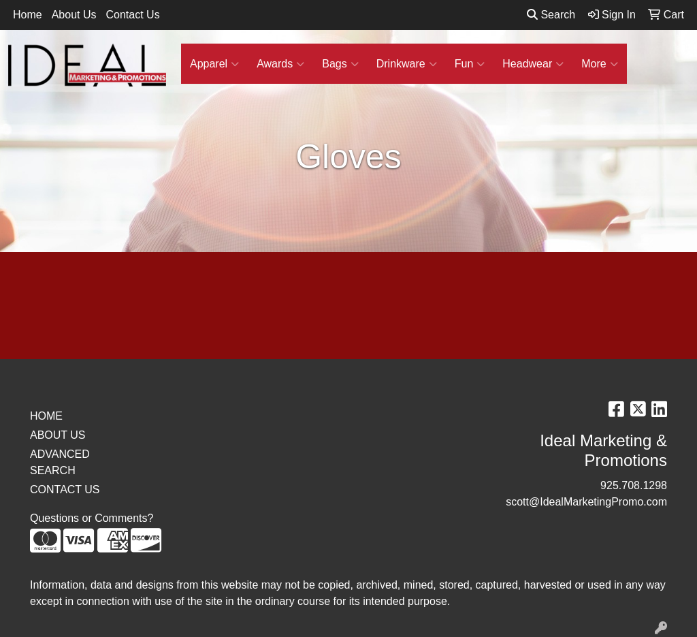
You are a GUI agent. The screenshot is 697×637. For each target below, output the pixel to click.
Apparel (214, 64)
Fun (470, 64)
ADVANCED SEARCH (60, 462)
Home (27, 14)
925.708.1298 (633, 485)
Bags (340, 64)
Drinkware (406, 64)
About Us (74, 14)
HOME (46, 416)
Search (551, 14)
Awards (280, 64)
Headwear (533, 64)
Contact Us (133, 14)
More (599, 64)
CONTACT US (65, 489)
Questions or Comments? (91, 518)
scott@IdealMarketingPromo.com (586, 502)
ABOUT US (58, 435)
